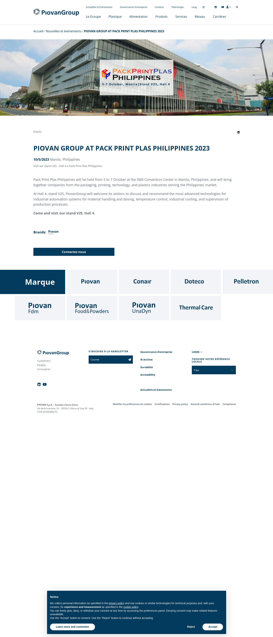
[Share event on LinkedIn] (238, 132)
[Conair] (144, 282)
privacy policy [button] (116, 603)
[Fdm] (40, 308)
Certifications (162, 404)
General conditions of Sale (205, 404)
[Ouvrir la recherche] (237, 7)
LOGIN (195, 352)
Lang (194, 7)
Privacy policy (180, 404)
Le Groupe (93, 17)
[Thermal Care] (196, 308)
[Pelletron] (248, 282)
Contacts (159, 7)
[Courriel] (107, 359)
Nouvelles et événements (63, 31)
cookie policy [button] (130, 606)
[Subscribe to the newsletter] (129, 359)
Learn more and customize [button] (72, 626)
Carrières (219, 17)
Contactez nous (74, 252)
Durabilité (146, 367)
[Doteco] (196, 282)
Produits (161, 17)
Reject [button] (191, 626)
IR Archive (146, 359)
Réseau (200, 17)
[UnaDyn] (144, 308)
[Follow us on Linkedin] (215, 7)
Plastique (115, 17)
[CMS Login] (228, 7)
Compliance (229, 404)
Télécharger (177, 7)
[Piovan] (92, 282)
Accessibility (147, 374)
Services (181, 17)
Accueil (38, 31)
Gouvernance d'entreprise (133, 7)
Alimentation (139, 17)
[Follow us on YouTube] (222, 7)
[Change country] (204, 7)
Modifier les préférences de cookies (132, 404)
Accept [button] (212, 626)
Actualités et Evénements (99, 7)
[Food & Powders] (92, 308)
